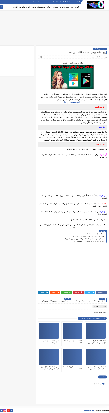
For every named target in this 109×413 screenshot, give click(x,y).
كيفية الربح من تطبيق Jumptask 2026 (72, 342)
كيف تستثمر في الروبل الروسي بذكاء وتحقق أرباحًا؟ (88, 241)
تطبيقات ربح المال (52, 7)
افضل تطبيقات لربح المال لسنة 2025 (72, 368)
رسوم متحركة (41, 7)
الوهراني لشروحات (89, 410)
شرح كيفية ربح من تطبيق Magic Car (51, 342)
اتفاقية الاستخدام (53, 1)
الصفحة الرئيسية (75, 1)
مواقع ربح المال (31, 7)
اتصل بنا (67, 1)
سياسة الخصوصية (37, 1)
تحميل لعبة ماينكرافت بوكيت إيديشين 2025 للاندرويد (88, 236)
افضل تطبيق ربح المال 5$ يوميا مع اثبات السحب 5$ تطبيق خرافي (96, 368)
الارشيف (62, 1)
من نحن (46, 1)
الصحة (77, 7)
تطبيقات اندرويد (64, 7)
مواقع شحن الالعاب (19, 7)
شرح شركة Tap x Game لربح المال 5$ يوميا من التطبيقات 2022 (50, 368)
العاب (72, 7)
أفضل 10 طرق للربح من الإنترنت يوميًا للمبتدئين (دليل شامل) (97, 342)
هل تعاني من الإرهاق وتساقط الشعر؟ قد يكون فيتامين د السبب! (84, 239)
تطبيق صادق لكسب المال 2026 (94, 234)
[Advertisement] (54, 29)
